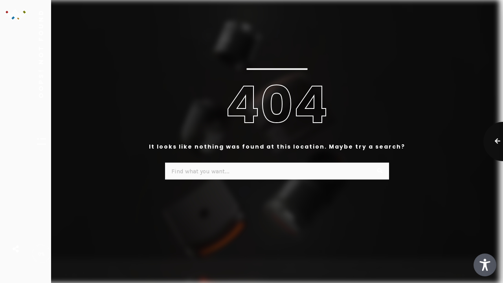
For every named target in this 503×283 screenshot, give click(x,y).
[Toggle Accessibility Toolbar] (485, 265)
